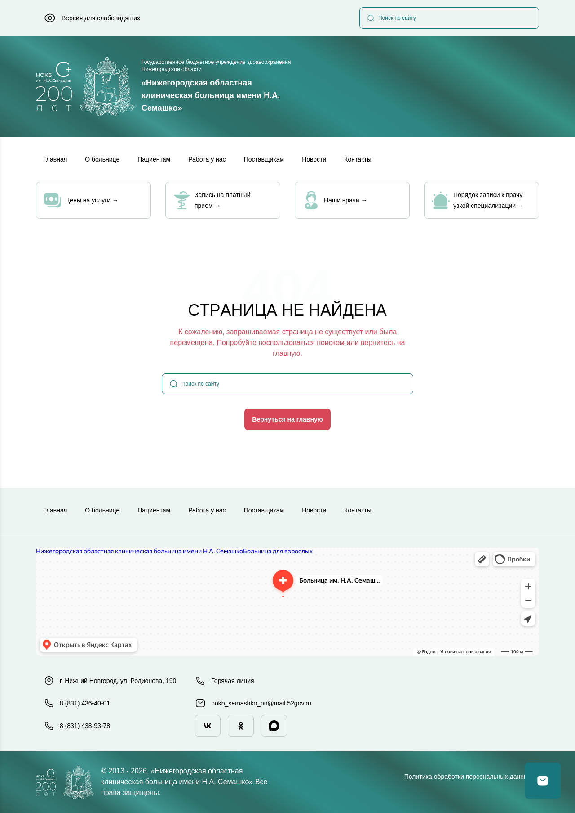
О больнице (102, 159)
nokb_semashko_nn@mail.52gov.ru (253, 703)
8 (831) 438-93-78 (77, 725)
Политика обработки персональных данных (467, 776)
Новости (314, 159)
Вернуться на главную (287, 419)
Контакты (357, 159)
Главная (55, 159)
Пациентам (153, 159)
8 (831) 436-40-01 (77, 703)
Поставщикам (264, 159)
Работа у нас (207, 159)
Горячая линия (224, 680)
